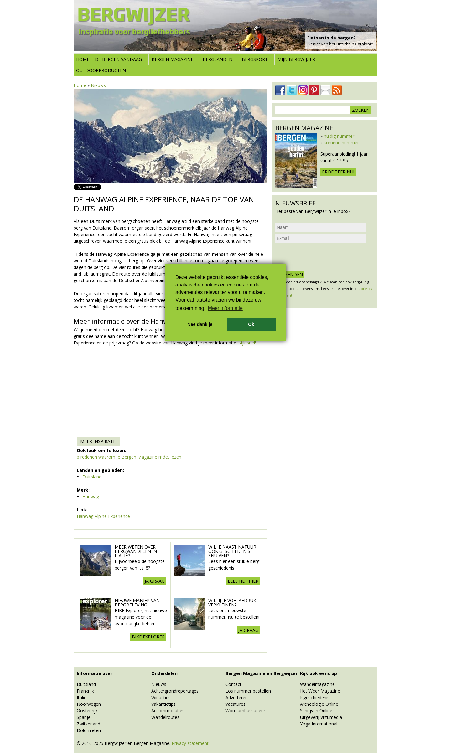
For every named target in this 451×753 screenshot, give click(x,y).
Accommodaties (167, 711)
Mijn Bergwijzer (296, 59)
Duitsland (91, 477)
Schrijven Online (316, 711)
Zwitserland (88, 724)
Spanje (84, 717)
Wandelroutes (165, 717)
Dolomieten (89, 730)
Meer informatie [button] (225, 308)
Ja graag (155, 581)
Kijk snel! (247, 343)
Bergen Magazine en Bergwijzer (262, 673)
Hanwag (90, 496)
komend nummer (341, 143)
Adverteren (237, 697)
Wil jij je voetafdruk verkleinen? (232, 602)
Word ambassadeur (245, 711)
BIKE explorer (148, 637)
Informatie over (94, 673)
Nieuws (98, 85)
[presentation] (323, 257)
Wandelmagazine (317, 684)
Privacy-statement (190, 743)
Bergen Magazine (172, 59)
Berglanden (217, 59)
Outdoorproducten (101, 70)
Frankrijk (85, 691)
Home (82, 59)
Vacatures (236, 704)
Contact (233, 684)
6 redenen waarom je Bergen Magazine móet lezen (129, 457)
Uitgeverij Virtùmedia (321, 717)
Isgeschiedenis (314, 697)
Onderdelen (164, 673)
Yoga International (318, 724)
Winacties (161, 697)
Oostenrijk (87, 711)
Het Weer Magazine (320, 691)
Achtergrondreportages (175, 691)
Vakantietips (163, 704)
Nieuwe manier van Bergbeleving (137, 602)
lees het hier (243, 581)
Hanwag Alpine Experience (103, 516)
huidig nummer (339, 136)
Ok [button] (251, 324)
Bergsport (255, 59)
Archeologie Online (319, 704)
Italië (81, 697)
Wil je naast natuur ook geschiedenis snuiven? (232, 551)
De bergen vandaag (118, 59)
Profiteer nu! (338, 172)
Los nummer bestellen (248, 691)
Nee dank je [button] (199, 324)
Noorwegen (89, 704)
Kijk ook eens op (318, 673)
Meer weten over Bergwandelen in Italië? (136, 551)
